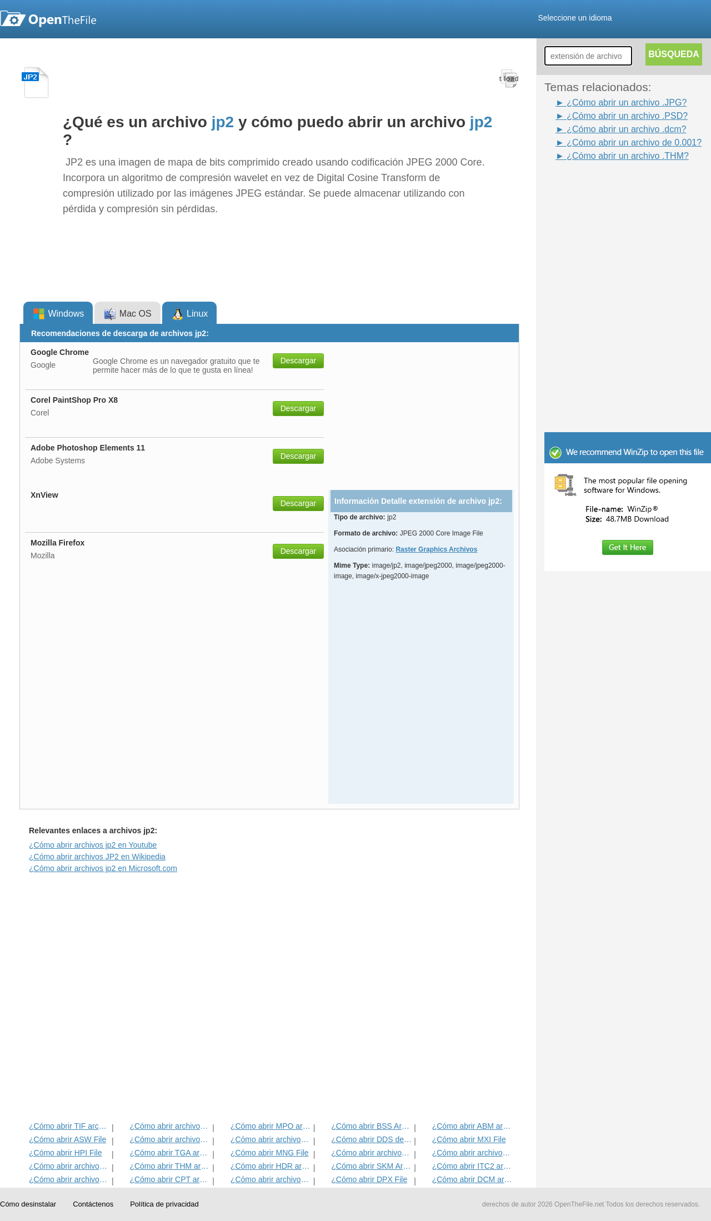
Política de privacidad (164, 1204)
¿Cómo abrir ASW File (67, 1139)
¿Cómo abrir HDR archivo (271, 1166)
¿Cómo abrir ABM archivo (472, 1126)
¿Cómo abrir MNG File (270, 1152)
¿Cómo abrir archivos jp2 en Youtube (93, 844)
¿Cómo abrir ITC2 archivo (472, 1166)
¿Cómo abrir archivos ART (69, 1179)
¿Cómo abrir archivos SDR (271, 1179)
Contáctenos (93, 1204)
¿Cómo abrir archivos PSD (271, 1139)
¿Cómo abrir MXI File (469, 1139)
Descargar (299, 360)
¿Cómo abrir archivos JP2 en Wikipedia (97, 856)
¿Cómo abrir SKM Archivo (371, 1166)
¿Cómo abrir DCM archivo (472, 1179)
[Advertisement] (611, 188)
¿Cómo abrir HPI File (65, 1152)
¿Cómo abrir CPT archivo (169, 1179)
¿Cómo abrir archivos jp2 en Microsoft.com (103, 868)
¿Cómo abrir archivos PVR (371, 1152)
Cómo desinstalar (28, 1204)
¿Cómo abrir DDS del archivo (371, 1139)
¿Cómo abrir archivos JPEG (169, 1126)
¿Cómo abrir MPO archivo (271, 1126)
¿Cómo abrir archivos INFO (169, 1139)
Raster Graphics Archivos (436, 549)
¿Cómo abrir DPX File (369, 1179)
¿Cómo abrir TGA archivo (169, 1152)
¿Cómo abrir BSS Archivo (371, 1126)
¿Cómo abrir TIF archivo (69, 1126)
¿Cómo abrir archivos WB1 (472, 1152)
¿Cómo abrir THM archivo (169, 1166)
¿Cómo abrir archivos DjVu (69, 1166)
